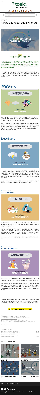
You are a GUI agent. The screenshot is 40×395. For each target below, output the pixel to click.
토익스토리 (20, 6)
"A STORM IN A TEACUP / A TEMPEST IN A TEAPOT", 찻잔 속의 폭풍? (12, 317)
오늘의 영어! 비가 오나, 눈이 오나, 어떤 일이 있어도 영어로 (10, 316)
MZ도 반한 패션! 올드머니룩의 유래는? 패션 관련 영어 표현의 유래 (9, 331)
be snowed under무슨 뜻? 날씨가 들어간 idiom (9, 319)
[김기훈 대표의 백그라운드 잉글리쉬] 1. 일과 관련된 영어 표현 (11, 320)
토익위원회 (8, 389)
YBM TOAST (2, 383)
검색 (35, 15)
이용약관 (7, 383)
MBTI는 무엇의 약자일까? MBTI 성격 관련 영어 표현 (8, 333)
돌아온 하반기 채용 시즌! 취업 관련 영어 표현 (7, 336)
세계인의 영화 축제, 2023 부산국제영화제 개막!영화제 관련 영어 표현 (10, 332)
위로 (39, 384)
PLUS (2, 329)
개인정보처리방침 (12, 383)
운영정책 (18, 383)
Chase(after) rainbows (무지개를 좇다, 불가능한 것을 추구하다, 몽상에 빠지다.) (14, 321)
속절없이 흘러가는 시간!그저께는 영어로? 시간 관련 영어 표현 (9, 335)
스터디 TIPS (5, 329)
